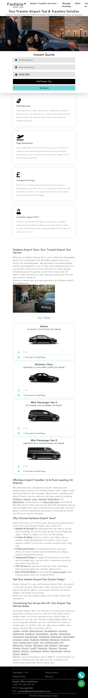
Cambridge (44, 636)
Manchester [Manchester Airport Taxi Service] (18, 502)
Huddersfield (25, 642)
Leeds (26, 639)
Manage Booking (66, 4)
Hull (61, 642)
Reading (53, 645)
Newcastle (64, 645)
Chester (28, 645)
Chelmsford (18, 634)
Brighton (17, 648)
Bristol (25, 648)
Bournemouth (31, 636)
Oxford (24, 631)
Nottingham (64, 634)
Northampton (50, 631)
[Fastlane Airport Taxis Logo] (14, 5)
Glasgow (53, 648)
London (16, 631)
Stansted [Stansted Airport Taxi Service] (43, 499)
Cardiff (33, 648)
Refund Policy (19, 676)
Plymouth (62, 648)
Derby (36, 642)
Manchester (56, 636)
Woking (46, 651)
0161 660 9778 (26, 688)
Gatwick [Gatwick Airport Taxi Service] (27, 499)
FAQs (78, 3)
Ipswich (16, 651)
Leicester (62, 631)
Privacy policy (52, 672)
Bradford (34, 639)
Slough (16, 654)
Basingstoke (56, 651)
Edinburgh (42, 648)
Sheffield (44, 639)
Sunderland (35, 651)
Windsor (25, 654)
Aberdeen (38, 645)
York (42, 642)
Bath (46, 645)
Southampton (42, 634)
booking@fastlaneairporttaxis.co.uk (34, 691)
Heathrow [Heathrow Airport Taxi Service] (17, 499)
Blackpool (55, 639)
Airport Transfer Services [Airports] (43, 3)
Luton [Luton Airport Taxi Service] (34, 499)
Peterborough (52, 642)
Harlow (67, 651)
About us (49, 676)
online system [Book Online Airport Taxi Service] (59, 572)
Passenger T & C (21, 672)
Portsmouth (18, 636)
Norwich (25, 651)
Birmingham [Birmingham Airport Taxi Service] (54, 499)
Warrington (18, 645)
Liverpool (17, 639)
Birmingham (69, 636)
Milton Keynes (36, 631)
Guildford (29, 634)
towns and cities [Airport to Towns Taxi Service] (51, 502)
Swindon (54, 634)
